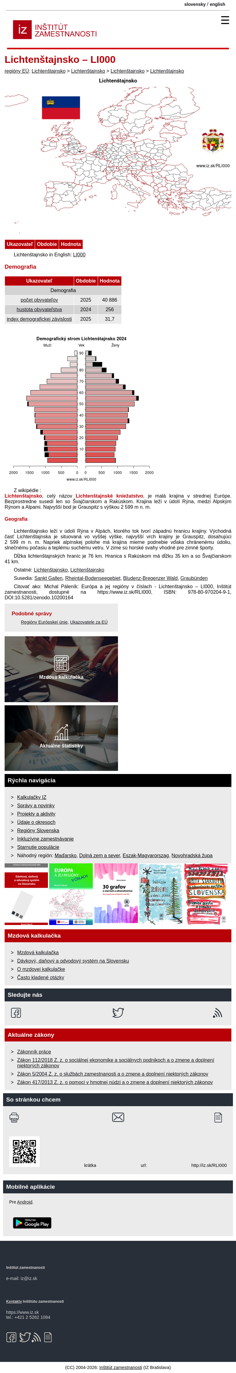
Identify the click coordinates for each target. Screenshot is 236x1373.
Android (25, 1202)
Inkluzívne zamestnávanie (45, 838)
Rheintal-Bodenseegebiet (92, 578)
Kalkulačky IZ (31, 797)
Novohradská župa (191, 855)
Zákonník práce (34, 1051)
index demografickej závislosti (39, 319)
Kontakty (14, 1301)
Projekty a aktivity (36, 814)
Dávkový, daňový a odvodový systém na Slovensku (73, 961)
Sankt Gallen (48, 578)
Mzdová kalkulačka (38, 952)
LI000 (79, 254)
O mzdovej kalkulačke (41, 969)
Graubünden (194, 578)
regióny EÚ (17, 71)
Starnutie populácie (38, 847)
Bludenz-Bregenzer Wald (150, 578)
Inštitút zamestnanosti (120, 1367)
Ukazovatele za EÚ (89, 622)
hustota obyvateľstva (39, 309)
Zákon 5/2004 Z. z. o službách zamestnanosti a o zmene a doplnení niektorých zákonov (112, 1074)
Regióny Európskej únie (44, 622)
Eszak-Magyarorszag (146, 855)
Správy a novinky (36, 805)
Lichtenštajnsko (48, 71)
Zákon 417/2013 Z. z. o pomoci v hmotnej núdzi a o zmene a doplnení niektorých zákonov (115, 1082)
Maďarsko (66, 855)
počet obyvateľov (39, 300)
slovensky (195, 4)
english (217, 4)
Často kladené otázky (40, 977)
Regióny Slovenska (38, 830)
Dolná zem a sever (99, 855)
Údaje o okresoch (36, 822)
